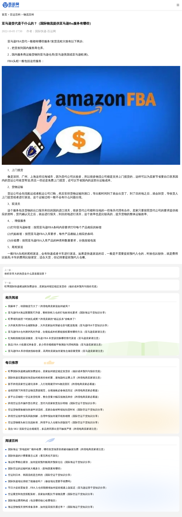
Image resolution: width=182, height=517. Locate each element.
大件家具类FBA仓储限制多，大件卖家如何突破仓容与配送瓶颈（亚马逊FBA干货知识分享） (59, 325)
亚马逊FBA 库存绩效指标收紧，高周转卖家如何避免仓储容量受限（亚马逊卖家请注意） (56, 351)
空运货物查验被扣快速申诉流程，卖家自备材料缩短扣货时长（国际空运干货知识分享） (56, 409)
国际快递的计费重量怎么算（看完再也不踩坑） (34, 455)
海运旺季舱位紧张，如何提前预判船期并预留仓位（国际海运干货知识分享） (50, 462)
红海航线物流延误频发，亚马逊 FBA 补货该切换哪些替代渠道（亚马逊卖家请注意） (54, 338)
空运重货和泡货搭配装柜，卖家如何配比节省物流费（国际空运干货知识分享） (51, 494)
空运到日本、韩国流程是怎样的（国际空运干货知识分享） (40, 475)
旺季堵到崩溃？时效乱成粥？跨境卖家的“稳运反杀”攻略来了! (42, 319)
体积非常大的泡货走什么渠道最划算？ (25, 273)
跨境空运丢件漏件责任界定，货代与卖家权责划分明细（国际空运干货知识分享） (53, 403)
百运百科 (15, 14)
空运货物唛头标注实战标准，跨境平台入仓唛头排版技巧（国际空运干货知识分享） (54, 422)
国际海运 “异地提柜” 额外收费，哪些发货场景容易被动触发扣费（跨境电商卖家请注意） (57, 449)
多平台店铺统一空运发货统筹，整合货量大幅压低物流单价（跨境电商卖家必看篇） (54, 397)
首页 (4, 14)
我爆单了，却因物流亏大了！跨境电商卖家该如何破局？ (39, 306)
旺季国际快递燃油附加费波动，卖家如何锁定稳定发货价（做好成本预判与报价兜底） (51, 286)
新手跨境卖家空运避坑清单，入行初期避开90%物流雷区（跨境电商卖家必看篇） (52, 384)
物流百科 (28, 14)
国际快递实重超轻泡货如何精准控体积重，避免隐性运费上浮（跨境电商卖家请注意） (55, 377)
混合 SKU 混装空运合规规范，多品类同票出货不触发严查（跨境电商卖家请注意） (53, 429)
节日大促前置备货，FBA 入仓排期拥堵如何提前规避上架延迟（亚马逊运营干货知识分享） (58, 487)
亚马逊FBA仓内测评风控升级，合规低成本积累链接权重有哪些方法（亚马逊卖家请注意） (57, 332)
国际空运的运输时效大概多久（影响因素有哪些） (35, 468)
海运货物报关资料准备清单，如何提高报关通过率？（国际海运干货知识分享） (51, 507)
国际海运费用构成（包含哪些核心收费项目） (33, 500)
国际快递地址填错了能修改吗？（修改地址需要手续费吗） (40, 481)
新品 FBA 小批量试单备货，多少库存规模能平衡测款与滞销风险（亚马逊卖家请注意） (55, 344)
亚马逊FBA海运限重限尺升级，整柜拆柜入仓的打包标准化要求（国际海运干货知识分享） (57, 312)
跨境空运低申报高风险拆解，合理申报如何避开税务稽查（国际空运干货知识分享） (54, 416)
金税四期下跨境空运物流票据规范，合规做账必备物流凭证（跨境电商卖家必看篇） (54, 390)
